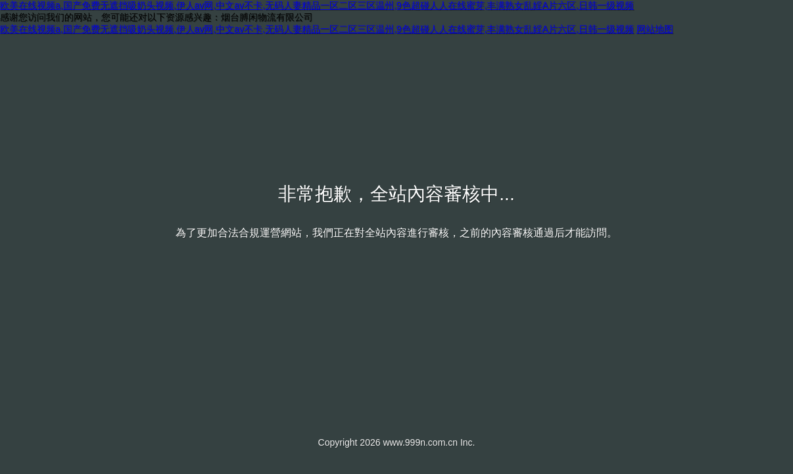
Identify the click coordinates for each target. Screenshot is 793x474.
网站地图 (655, 29)
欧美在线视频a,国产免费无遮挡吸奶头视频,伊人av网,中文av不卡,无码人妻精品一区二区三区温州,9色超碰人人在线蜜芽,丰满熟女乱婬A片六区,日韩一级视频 (317, 5)
